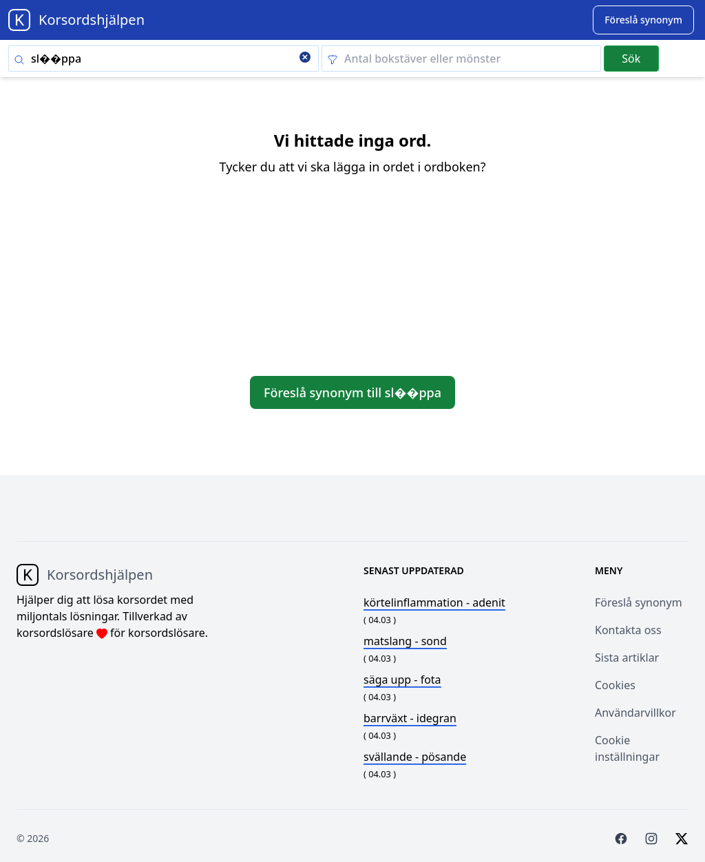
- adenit (434, 602)
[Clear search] (305, 58)
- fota (402, 679)
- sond (405, 641)
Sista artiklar (627, 657)
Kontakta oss (628, 630)
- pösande (415, 756)
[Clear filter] (461, 58)
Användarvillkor (635, 712)
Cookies (615, 685)
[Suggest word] (643, 20)
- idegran (410, 718)
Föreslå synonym (638, 602)
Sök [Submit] (631, 58)
